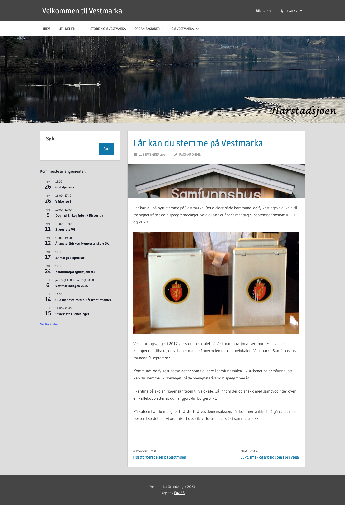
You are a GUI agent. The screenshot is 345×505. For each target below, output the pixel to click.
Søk (50, 138)
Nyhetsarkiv (291, 10)
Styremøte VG (65, 229)
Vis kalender (49, 324)
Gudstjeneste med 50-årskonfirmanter (83, 300)
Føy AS (179, 492)
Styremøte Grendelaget (72, 314)
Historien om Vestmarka (106, 28)
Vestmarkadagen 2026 (71, 286)
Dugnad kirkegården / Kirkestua (79, 215)
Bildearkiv (263, 10)
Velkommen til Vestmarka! (83, 10)
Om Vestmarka (185, 28)
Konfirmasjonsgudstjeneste (75, 272)
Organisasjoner (149, 28)
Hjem (46, 28)
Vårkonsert (63, 201)
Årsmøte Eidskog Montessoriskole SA (82, 243)
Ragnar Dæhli (190, 154)
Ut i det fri (70, 28)
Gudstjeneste (64, 187)
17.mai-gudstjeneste (70, 258)
